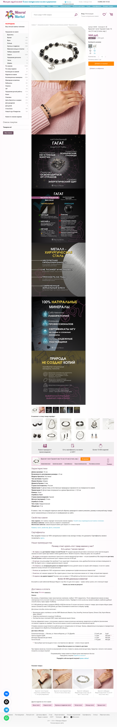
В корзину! (85, 459)
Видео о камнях (43, 717)
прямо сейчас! (84, 658)
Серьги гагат (47, 705)
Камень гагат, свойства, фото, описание (45, 528)
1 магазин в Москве (68, 4)
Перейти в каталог (79, 655)
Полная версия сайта (57, 723)
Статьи (95, 715)
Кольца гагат (90, 705)
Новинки (55, 6)
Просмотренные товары (37, 6)
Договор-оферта (42, 715)
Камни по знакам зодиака (13, 116)
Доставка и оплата (94, 463)
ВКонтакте (75, 717)
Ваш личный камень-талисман (15, 26)
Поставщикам (19, 715)
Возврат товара (108, 6)
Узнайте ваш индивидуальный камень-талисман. (88, 521)
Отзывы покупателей (73, 715)
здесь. (42, 538)
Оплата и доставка (79, 6)
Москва (69, 2)
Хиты (48, 6)
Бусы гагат (36, 705)
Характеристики (45, 463)
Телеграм (59, 717)
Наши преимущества (81, 463)
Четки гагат (78, 705)
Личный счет (30, 715)
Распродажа (10, 24)
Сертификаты (97, 6)
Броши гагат (101, 705)
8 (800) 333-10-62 (104, 2)
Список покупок (10, 122)
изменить (48, 592)
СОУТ (51, 717)
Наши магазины (65, 6)
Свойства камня (57, 463)
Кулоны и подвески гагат (63, 705)
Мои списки (8, 133)
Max (66, 717)
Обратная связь (105, 715)
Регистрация (89, 14)
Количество (92, 56)
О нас (88, 6)
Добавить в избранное (96, 68)
